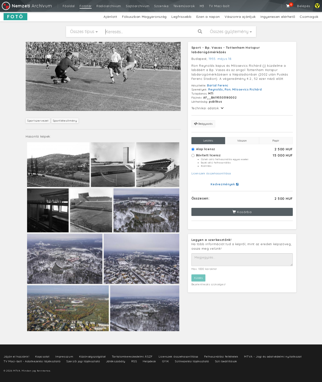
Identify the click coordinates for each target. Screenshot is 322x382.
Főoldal (69, 6)
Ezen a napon (208, 16)
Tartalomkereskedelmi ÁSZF (132, 356)
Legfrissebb (181, 16)
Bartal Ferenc (217, 85)
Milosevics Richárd (247, 89)
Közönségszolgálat (92, 356)
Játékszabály (115, 361)
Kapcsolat (42, 356)
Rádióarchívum (108, 6)
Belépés (303, 6)
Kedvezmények (224, 184)
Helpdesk (149, 361)
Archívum (26, 5)
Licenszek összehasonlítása (211, 173)
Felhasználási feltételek (221, 356)
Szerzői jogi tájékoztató (83, 361)
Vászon (242, 140)
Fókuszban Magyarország (144, 16)
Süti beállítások (226, 361)
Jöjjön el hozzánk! (16, 356)
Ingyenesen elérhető (277, 16)
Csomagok (309, 16)
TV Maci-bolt (219, 6)
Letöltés (208, 140)
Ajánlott (110, 16)
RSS (134, 361)
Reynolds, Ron (219, 89)
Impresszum (64, 356)
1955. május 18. (220, 59)
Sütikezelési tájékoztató (192, 361)
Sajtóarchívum (137, 6)
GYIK (165, 361)
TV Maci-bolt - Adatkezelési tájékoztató (32, 361)
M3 (202, 6)
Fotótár (86, 6)
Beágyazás (203, 123)
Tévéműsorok (184, 6)
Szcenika (161, 6)
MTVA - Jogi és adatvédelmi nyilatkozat (273, 356)
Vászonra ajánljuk (240, 16)
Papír (275, 140)
